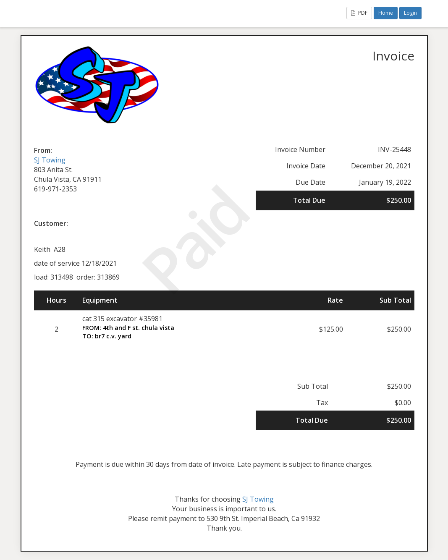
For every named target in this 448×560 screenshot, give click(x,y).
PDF (359, 12)
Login (410, 12)
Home (385, 12)
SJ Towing (49, 160)
